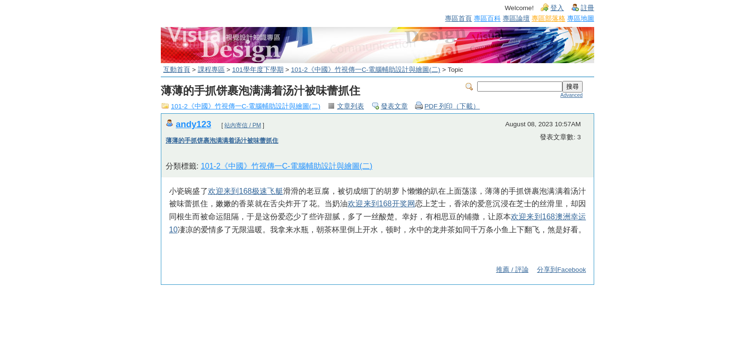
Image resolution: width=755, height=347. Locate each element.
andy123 (193, 124)
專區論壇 (516, 18)
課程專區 (211, 69)
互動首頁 (176, 69)
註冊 (587, 8)
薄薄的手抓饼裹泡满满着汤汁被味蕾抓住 (222, 140)
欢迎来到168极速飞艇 (245, 191)
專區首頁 (458, 18)
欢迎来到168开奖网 (381, 204)
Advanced (571, 95)
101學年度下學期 (258, 69)
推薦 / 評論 (512, 269)
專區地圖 (580, 18)
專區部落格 (548, 18)
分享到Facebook (561, 269)
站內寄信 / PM (242, 125)
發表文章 (394, 106)
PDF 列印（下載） (452, 106)
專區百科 (487, 18)
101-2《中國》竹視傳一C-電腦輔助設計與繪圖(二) (365, 69)
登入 (557, 8)
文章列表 (350, 106)
